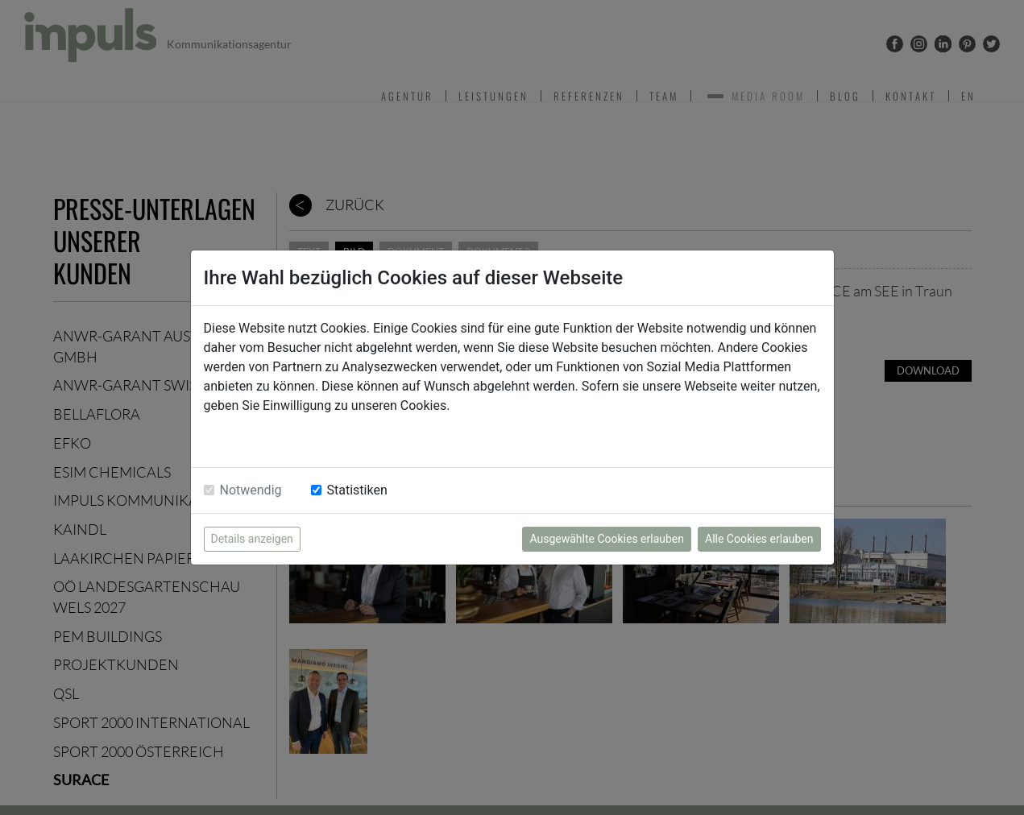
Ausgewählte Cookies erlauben (606, 538)
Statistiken (357, 490)
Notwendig (251, 490)
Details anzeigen (252, 538)
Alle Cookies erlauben (759, 538)
